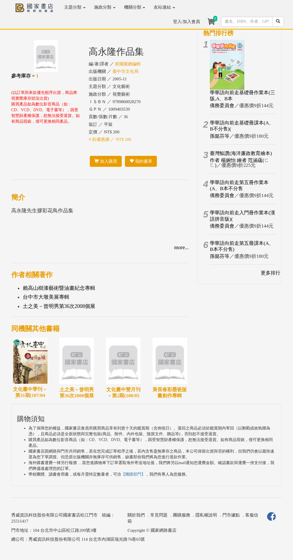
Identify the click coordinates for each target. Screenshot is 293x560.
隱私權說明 (206, 515)
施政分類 (104, 7)
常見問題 (159, 515)
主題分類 (74, 7)
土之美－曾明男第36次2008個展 (59, 306)
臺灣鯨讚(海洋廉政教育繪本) (241, 153)
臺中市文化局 (125, 71)
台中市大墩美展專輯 (46, 297)
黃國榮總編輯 (128, 64)
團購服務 (181, 515)
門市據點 (231, 515)
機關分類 (134, 7)
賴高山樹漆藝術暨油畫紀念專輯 (59, 288)
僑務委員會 (222, 105)
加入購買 (105, 161)
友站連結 (164, 7)
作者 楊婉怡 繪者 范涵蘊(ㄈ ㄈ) (239, 163)
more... (181, 247)
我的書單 (141, 161)
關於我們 (136, 515)
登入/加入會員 (186, 21)
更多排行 (270, 273)
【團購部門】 (133, 474)
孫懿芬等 (219, 136)
